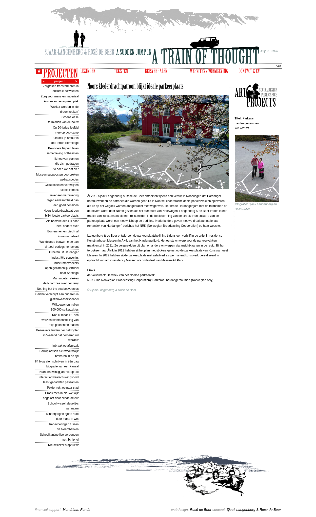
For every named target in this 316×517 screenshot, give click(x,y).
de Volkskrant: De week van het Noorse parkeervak (121, 275)
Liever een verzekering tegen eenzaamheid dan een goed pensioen (63, 200)
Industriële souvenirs (65, 257)
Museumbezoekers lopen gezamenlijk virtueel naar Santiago (61, 268)
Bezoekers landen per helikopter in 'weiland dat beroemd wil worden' (57, 335)
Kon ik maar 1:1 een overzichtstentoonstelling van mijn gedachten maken (59, 320)
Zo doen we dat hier (65, 169)
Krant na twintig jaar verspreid (59, 372)
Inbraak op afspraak (65, 345)
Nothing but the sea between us (58, 289)
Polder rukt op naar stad (63, 387)
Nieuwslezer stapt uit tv (63, 445)
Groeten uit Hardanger (64, 252)
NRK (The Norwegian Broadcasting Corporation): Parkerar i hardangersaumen (139, 280)
